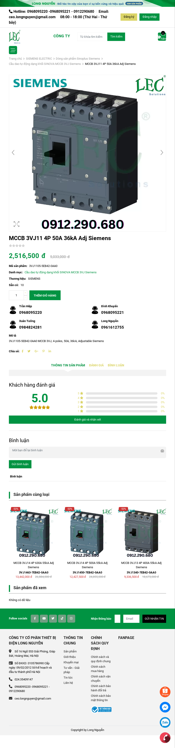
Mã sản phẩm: (18, 266)
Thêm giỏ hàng (45, 295)
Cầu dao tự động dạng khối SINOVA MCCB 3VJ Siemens (45, 64)
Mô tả (12, 335)
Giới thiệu (70, 657)
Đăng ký (129, 16)
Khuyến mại (71, 662)
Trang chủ (15, 58)
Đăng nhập (150, 16)
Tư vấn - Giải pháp (72, 670)
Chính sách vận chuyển (101, 678)
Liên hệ (68, 683)
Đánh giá (96, 365)
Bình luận (116, 365)
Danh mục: (16, 272)
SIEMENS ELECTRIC (39, 58)
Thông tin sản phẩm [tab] (68, 365)
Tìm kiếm (116, 36)
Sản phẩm (70, 651)
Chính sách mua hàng (98, 669)
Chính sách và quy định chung (101, 659)
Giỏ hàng (162, 36)
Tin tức (68, 677)
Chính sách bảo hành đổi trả (101, 688)
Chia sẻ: (14, 351)
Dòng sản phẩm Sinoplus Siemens (78, 58)
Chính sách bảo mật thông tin (101, 698)
